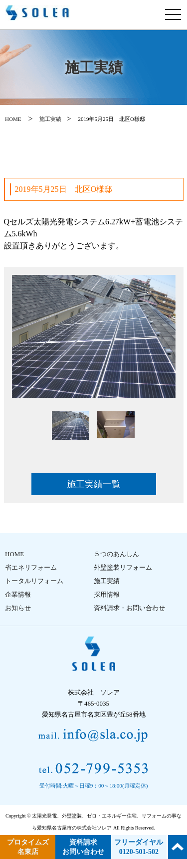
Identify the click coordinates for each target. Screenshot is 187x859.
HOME (13, 119)
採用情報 (107, 594)
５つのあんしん (116, 554)
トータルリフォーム (34, 581)
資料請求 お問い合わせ (83, 847)
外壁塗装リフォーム (123, 567)
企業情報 (18, 594)
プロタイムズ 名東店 (28, 847)
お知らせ (18, 608)
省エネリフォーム (31, 567)
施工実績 (50, 119)
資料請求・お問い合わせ (129, 608)
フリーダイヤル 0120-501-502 (138, 847)
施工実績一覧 (94, 484)
